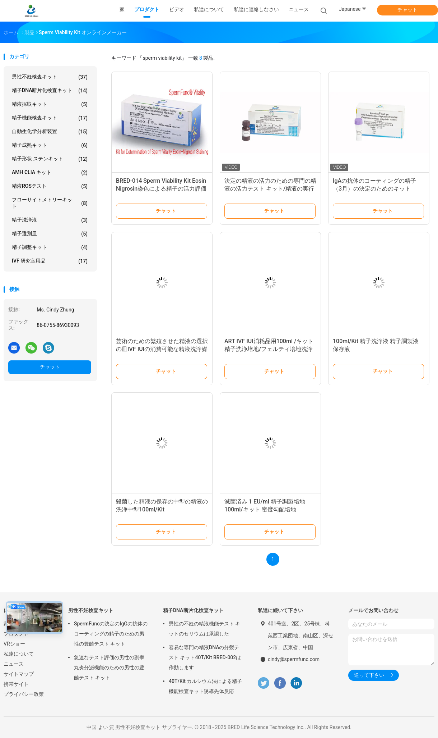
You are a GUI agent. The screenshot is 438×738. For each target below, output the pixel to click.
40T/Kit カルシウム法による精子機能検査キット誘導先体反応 (205, 686)
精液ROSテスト (50, 186)
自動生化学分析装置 (50, 131)
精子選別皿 (50, 233)
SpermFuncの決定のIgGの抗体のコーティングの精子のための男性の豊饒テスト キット (111, 634)
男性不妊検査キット (50, 77)
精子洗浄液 (50, 220)
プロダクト (16, 634)
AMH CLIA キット (50, 172)
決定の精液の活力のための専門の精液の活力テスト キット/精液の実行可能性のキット (270, 188)
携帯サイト (16, 684)
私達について (19, 654)
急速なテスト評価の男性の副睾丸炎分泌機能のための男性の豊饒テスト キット (109, 667)
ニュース (14, 664)
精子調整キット (50, 247)
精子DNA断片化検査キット (50, 90)
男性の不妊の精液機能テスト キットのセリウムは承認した (204, 629)
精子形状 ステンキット (50, 159)
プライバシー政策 (24, 694)
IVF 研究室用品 (50, 261)
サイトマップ (19, 674)
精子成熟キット (50, 145)
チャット (407, 10)
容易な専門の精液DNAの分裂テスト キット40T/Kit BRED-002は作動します (205, 657)
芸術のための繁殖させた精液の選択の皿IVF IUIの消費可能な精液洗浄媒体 (162, 349)
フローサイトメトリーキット (50, 203)
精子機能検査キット (50, 118)
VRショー (14, 644)
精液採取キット (50, 104)
